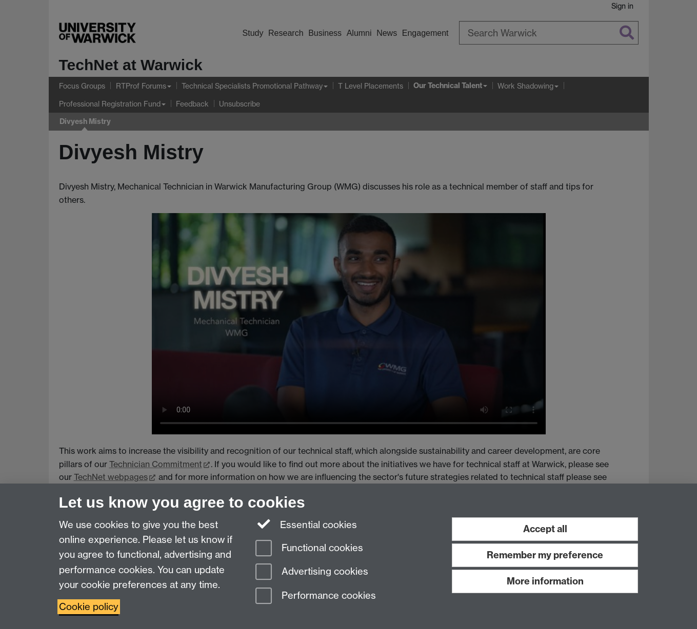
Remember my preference (545, 555)
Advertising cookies (311, 572)
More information (545, 581)
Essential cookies (306, 524)
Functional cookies (309, 548)
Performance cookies (315, 596)
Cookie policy (88, 607)
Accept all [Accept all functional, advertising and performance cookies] (545, 529)
